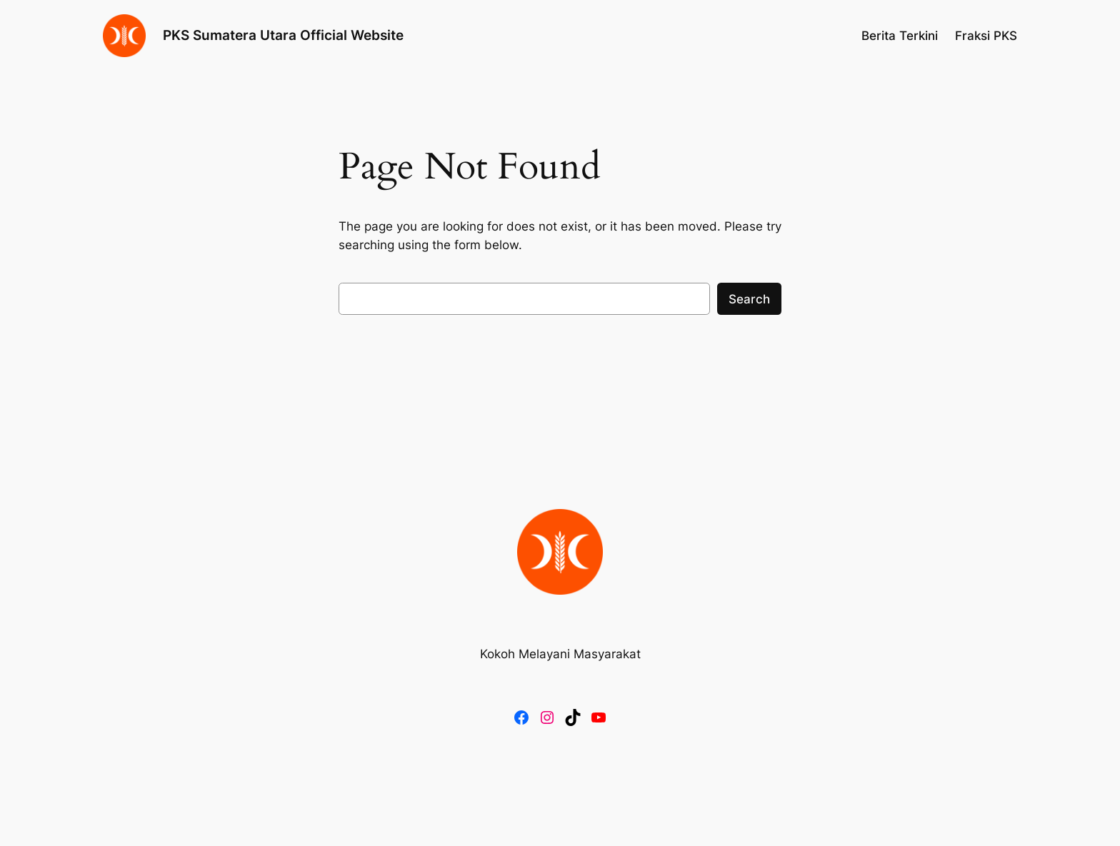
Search (749, 299)
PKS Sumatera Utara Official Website (283, 35)
